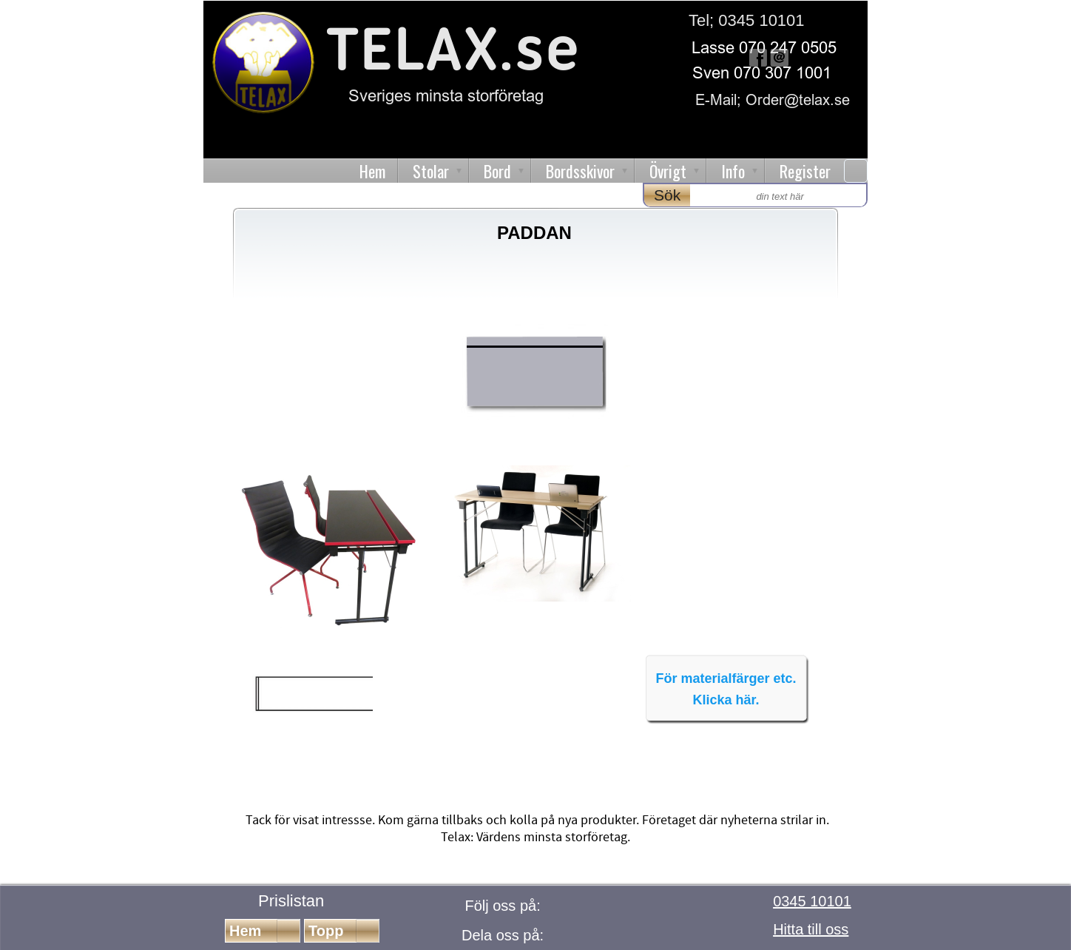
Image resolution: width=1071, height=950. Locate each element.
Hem (372, 171)
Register (805, 171)
